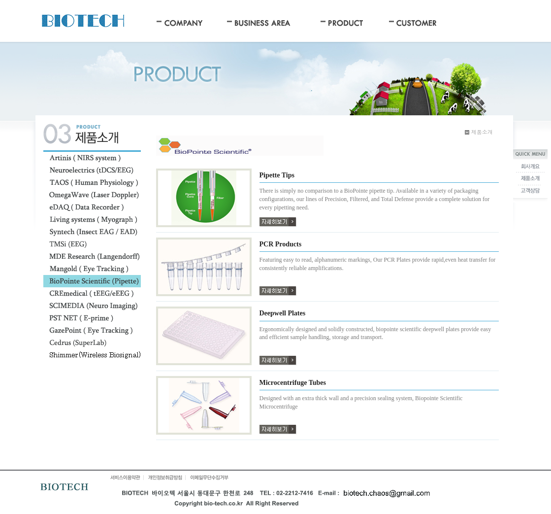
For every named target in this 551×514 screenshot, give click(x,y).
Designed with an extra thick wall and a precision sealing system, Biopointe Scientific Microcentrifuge (361, 402)
